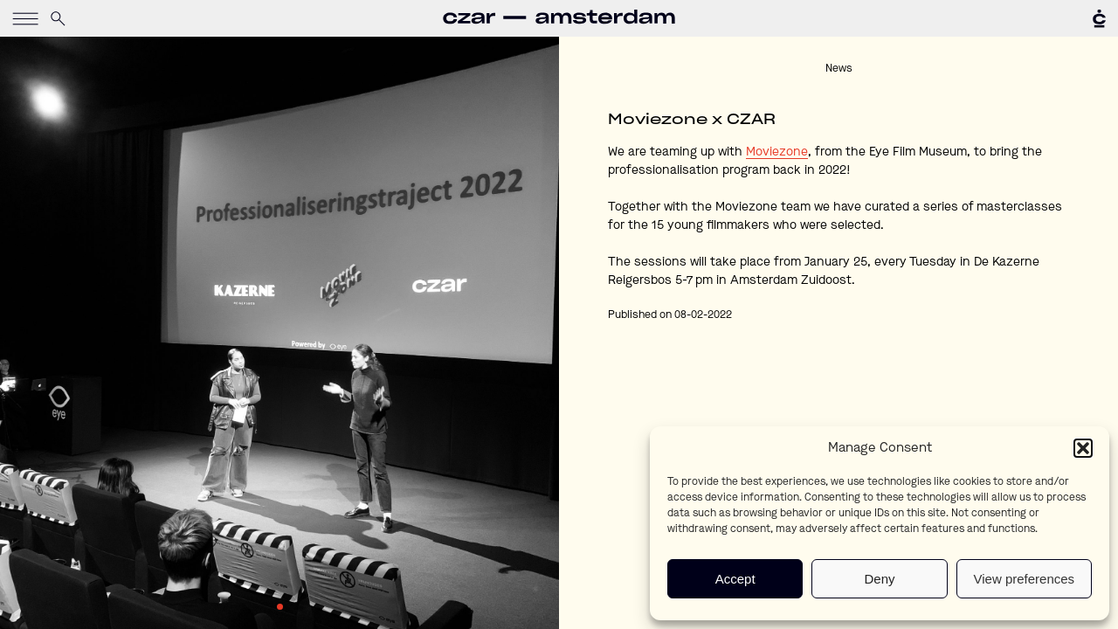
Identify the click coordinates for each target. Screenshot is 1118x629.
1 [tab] (280, 607)
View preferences (1024, 578)
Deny (879, 578)
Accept (735, 578)
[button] (1083, 448)
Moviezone (777, 152)
